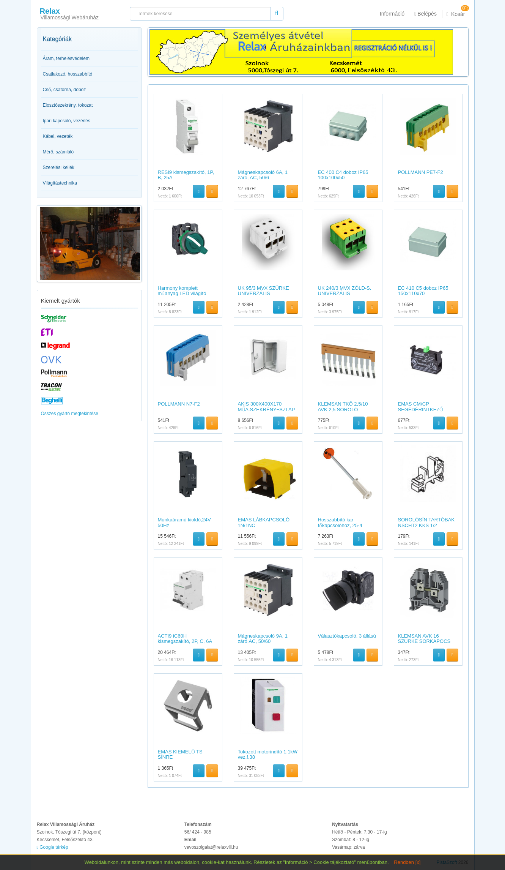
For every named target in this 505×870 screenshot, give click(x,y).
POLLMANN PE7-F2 (420, 172)
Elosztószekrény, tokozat (68, 105)
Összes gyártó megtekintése (69, 413)
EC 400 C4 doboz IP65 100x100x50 (343, 174)
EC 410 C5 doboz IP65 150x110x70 (423, 290)
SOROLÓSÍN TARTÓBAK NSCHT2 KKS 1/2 (426, 522)
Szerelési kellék (58, 167)
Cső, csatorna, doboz (64, 89)
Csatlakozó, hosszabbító (68, 74)
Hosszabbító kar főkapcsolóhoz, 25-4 (340, 522)
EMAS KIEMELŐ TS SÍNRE (180, 754)
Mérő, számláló (58, 152)
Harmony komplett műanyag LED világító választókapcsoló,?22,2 (183, 293)
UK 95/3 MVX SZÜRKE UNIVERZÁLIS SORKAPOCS (263, 293)
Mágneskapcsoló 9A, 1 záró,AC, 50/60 (263, 638)
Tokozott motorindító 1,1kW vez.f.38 (268, 754)
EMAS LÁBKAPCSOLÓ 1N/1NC (264, 522)
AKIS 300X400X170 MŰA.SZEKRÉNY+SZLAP (266, 406)
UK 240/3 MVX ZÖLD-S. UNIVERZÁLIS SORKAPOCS (344, 293)
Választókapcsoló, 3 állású (347, 636)
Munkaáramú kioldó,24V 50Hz (184, 522)
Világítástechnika (60, 183)
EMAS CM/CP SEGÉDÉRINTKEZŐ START (421, 409)
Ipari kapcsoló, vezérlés (66, 120)
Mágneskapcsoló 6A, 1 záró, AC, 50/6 (263, 174)
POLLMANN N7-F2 (179, 404)
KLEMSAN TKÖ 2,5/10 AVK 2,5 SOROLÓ (343, 406)
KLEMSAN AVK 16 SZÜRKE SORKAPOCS (424, 638)
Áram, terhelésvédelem (66, 58)
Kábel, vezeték (58, 136)
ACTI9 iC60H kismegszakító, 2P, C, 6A (185, 638)
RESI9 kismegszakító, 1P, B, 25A (186, 174)
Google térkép (52, 847)
